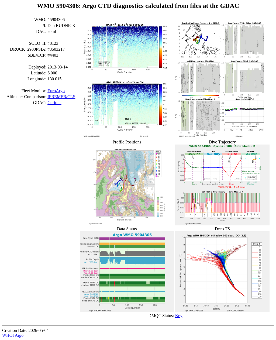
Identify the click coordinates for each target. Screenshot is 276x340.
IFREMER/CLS (61, 96)
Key (178, 315)
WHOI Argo (12, 335)
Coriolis (54, 102)
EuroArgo (56, 90)
